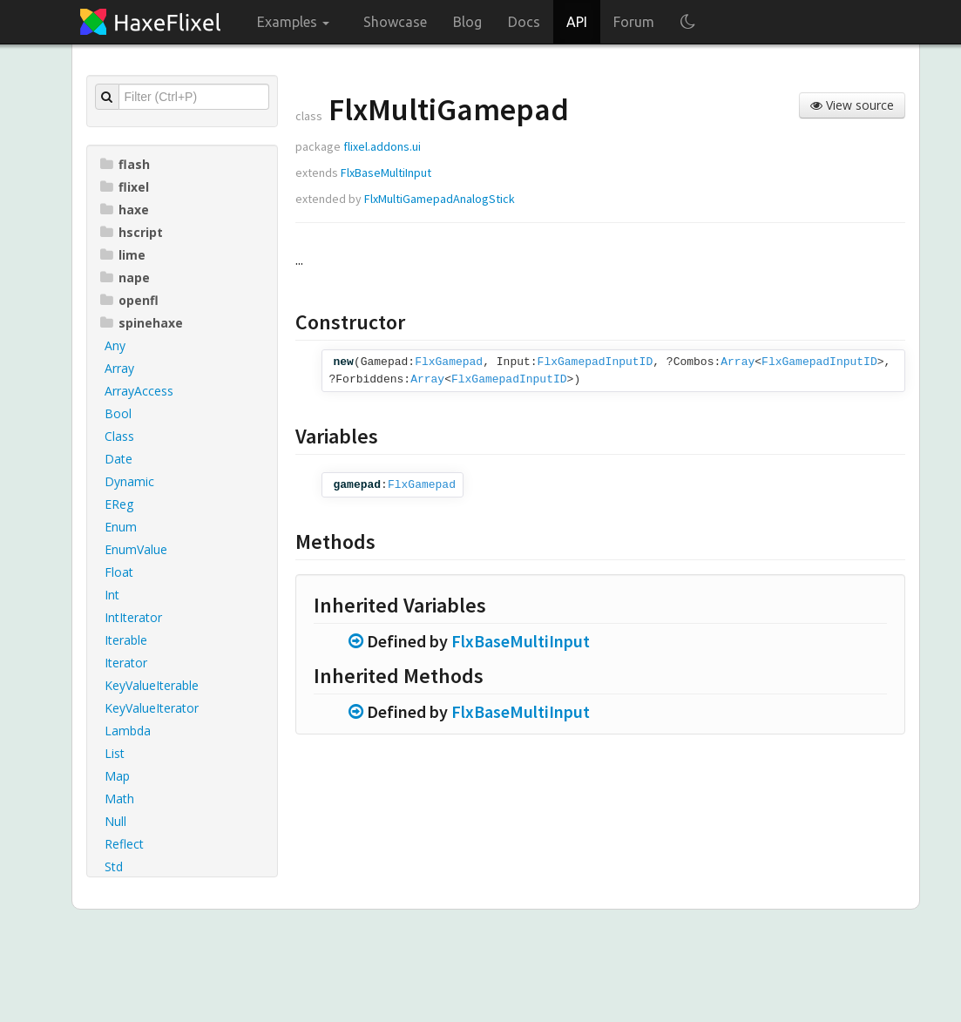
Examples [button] (293, 22)
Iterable (126, 640)
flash (125, 164)
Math (119, 798)
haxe (124, 209)
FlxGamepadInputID (595, 362)
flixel (124, 187)
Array (119, 368)
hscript (131, 232)
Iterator (126, 662)
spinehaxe (141, 323)
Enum (121, 526)
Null (115, 821)
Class (119, 436)
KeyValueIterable (152, 685)
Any (115, 345)
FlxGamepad (449, 362)
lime (123, 255)
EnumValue (136, 549)
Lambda (128, 730)
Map (117, 776)
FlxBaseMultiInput (386, 172)
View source (852, 105)
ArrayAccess (139, 390)
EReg (119, 504)
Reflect (124, 844)
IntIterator (133, 617)
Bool (118, 413)
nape (125, 277)
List (115, 753)
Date (118, 458)
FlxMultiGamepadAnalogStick (439, 198)
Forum (633, 22)
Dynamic (129, 481)
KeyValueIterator (152, 708)
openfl (129, 300)
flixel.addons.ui (382, 146)
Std (114, 866)
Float (119, 572)
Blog (467, 22)
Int (112, 594)
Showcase (395, 22)
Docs (524, 22)
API (576, 22)
